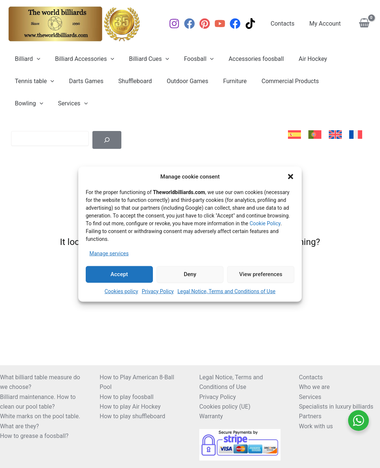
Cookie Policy (264, 223)
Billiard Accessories (79, 59)
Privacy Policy (158, 291)
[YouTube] (225, 23)
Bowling (328, 81)
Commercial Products (273, 81)
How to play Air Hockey (130, 406)
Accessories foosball (243, 58)
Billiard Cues (142, 59)
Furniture (221, 81)
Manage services (109, 253)
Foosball (188, 59)
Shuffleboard (127, 81)
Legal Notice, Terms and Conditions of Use (226, 291)
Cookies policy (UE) (224, 406)
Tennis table (33, 81)
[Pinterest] (210, 23)
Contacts (287, 23)
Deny (190, 274)
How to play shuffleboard (133, 416)
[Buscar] (106, 140)
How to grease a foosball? (34, 435)
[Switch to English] (335, 134)
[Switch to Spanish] (294, 134)
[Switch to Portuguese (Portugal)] (315, 134)
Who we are (314, 386)
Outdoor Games (177, 81)
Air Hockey (296, 58)
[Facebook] (195, 23)
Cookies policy (121, 291)
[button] (290, 176)
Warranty (211, 416)
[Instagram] (180, 23)
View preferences (260, 274)
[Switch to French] (355, 134)
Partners (310, 416)
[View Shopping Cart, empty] (364, 24)
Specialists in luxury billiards (336, 406)
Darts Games (82, 81)
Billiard (26, 59)
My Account (327, 23)
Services (28, 103)
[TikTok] (256, 23)
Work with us (316, 426)
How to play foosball (127, 396)
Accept (119, 274)
